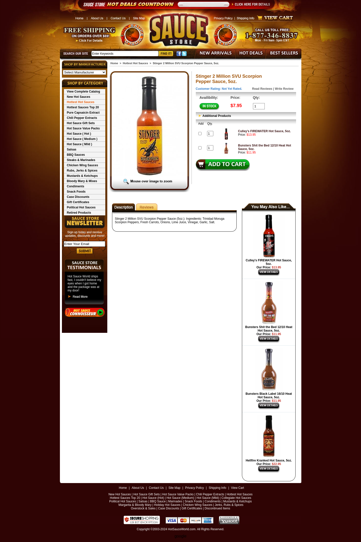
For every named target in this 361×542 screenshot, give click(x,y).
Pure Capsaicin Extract (83, 112)
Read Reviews (262, 89)
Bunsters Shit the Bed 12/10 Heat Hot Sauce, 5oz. (268, 328)
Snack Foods (76, 191)
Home (114, 63)
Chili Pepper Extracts (82, 118)
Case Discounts (78, 197)
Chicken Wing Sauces (82, 165)
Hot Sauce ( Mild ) (79, 144)
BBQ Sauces (76, 155)
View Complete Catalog (83, 91)
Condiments (75, 186)
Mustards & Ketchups (82, 176)
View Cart (237, 488)
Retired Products (79, 212)
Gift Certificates (78, 202)
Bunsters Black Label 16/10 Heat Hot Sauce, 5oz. (269, 395)
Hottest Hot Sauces (81, 102)
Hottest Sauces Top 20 (83, 107)
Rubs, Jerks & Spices (82, 170)
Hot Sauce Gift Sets (81, 123)
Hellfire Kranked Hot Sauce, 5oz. (269, 460)
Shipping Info (217, 488)
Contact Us (156, 488)
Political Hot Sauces (81, 207)
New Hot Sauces (78, 97)
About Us (138, 488)
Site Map (174, 488)
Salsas (71, 149)
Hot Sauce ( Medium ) (82, 139)
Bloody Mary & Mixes (82, 181)
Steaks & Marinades (81, 160)
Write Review (284, 89)
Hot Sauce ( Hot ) (79, 133)
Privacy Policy (194, 488)
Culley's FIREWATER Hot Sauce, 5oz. (264, 131)
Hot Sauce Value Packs (83, 128)
